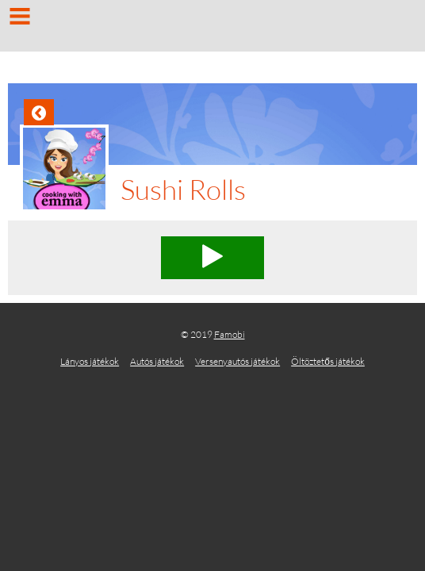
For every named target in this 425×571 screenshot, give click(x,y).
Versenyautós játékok (237, 361)
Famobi (229, 334)
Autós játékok (157, 361)
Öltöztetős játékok (328, 361)
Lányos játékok (89, 361)
